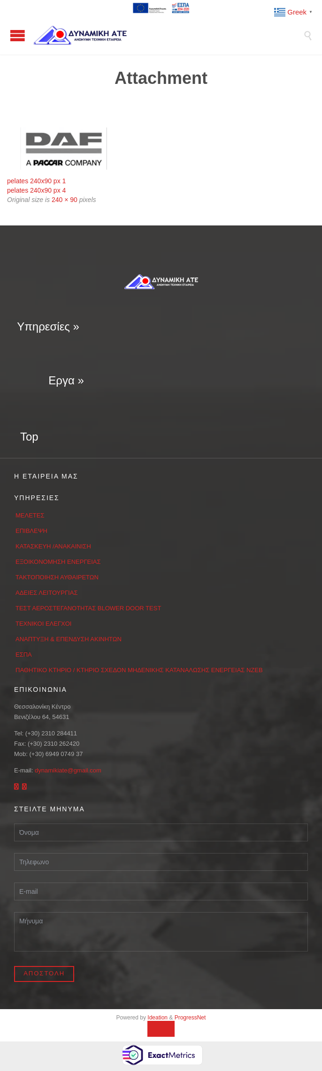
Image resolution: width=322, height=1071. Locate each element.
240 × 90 (64, 199)
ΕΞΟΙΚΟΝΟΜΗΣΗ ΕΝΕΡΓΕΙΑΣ (58, 561)
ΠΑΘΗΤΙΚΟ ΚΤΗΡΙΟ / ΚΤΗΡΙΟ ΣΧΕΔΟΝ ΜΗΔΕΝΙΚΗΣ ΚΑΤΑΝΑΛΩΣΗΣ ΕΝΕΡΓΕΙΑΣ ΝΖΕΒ (139, 670)
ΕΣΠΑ (23, 654)
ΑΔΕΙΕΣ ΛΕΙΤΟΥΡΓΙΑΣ (46, 592)
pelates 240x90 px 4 (36, 190)
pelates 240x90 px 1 (36, 181)
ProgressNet (190, 1017)
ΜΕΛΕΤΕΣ (30, 515)
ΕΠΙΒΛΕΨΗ (31, 530)
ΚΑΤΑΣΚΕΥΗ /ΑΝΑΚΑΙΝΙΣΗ (53, 546)
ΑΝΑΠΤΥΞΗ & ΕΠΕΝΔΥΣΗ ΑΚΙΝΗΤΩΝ (68, 639)
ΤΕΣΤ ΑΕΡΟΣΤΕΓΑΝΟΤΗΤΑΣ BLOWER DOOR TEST (88, 608)
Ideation (157, 1017)
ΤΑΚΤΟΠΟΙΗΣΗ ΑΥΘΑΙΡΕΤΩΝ (57, 577)
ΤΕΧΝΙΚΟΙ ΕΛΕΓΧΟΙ (43, 623)
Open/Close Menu (17, 35)
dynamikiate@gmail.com (68, 770)
